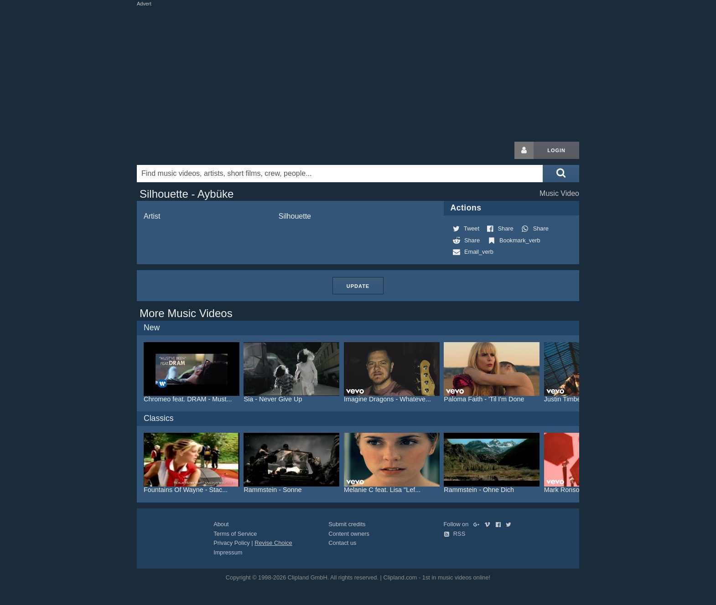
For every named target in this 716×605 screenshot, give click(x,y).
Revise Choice (273, 542)
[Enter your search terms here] (340, 173)
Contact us (342, 542)
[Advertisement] (358, 72)
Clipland (185, 150)
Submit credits (346, 524)
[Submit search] (561, 173)
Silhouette (295, 216)
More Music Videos (186, 313)
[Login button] (524, 150)
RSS (455, 533)
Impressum (227, 552)
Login (556, 150)
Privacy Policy (231, 542)
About (220, 524)
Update (358, 286)
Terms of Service (235, 533)
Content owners (348, 533)
